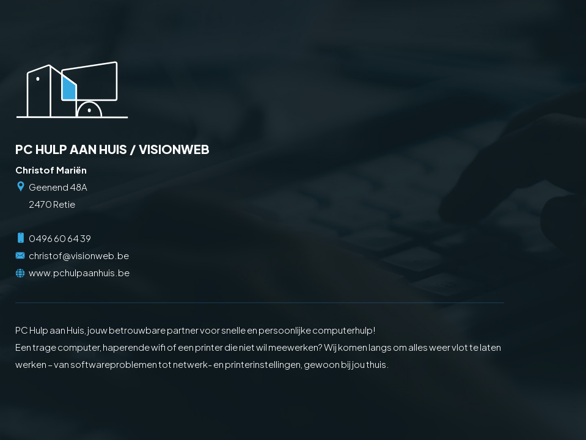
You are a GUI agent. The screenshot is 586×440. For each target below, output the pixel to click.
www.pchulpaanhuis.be (79, 272)
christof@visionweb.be (79, 255)
